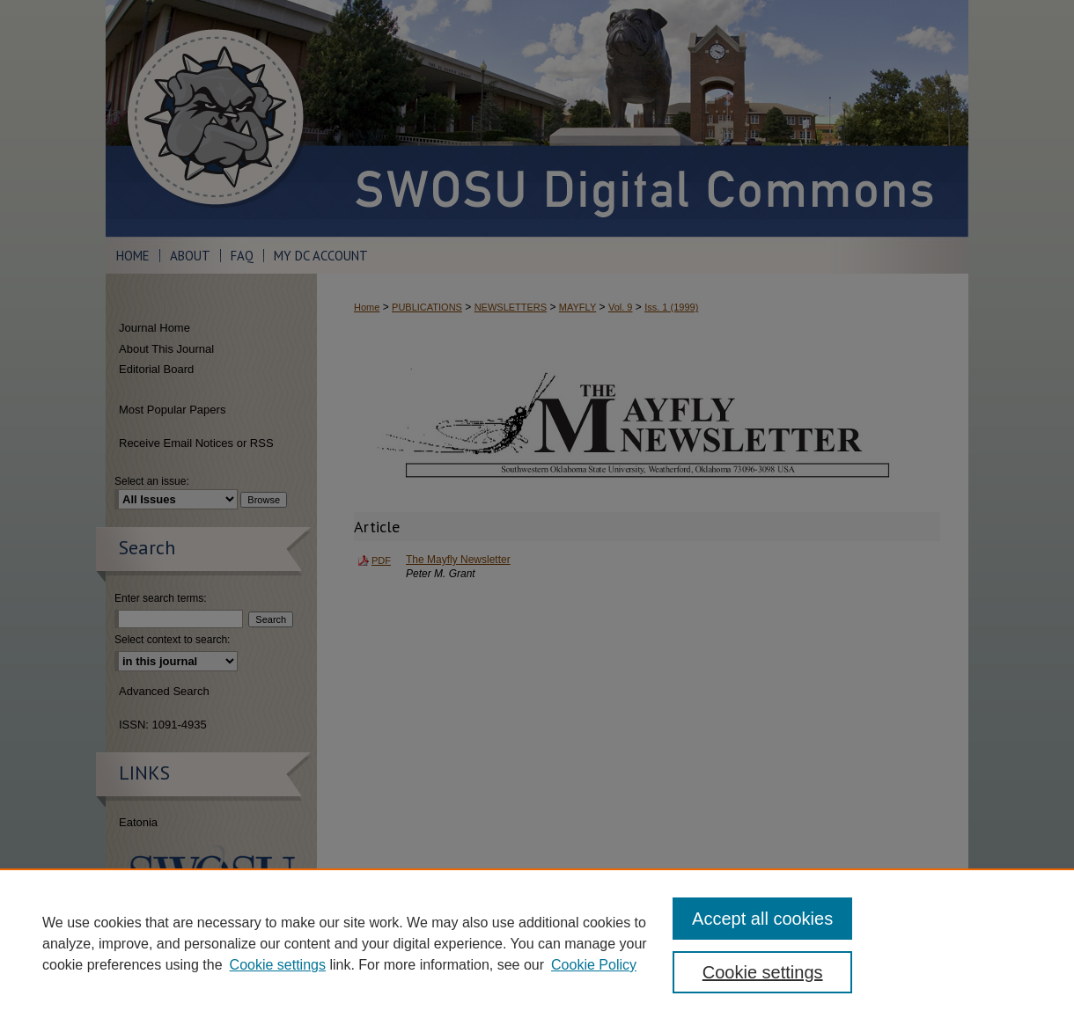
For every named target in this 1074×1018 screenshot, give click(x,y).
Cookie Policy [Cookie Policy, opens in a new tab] (593, 964)
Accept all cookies (762, 918)
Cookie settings (278, 964)
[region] (537, 943)
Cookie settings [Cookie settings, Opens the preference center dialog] (763, 972)
